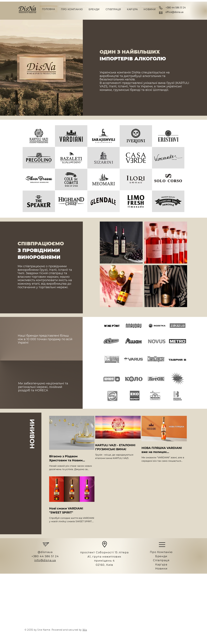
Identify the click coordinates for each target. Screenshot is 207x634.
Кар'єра (161, 564)
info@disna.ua (45, 560)
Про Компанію (161, 552)
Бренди (161, 556)
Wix (84, 629)
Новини (161, 568)
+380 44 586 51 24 (176, 7)
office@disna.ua (174, 12)
